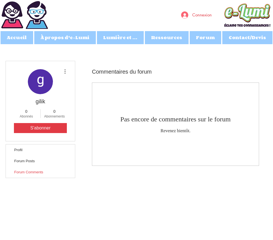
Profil (18, 150)
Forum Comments (28, 172)
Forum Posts (24, 161)
